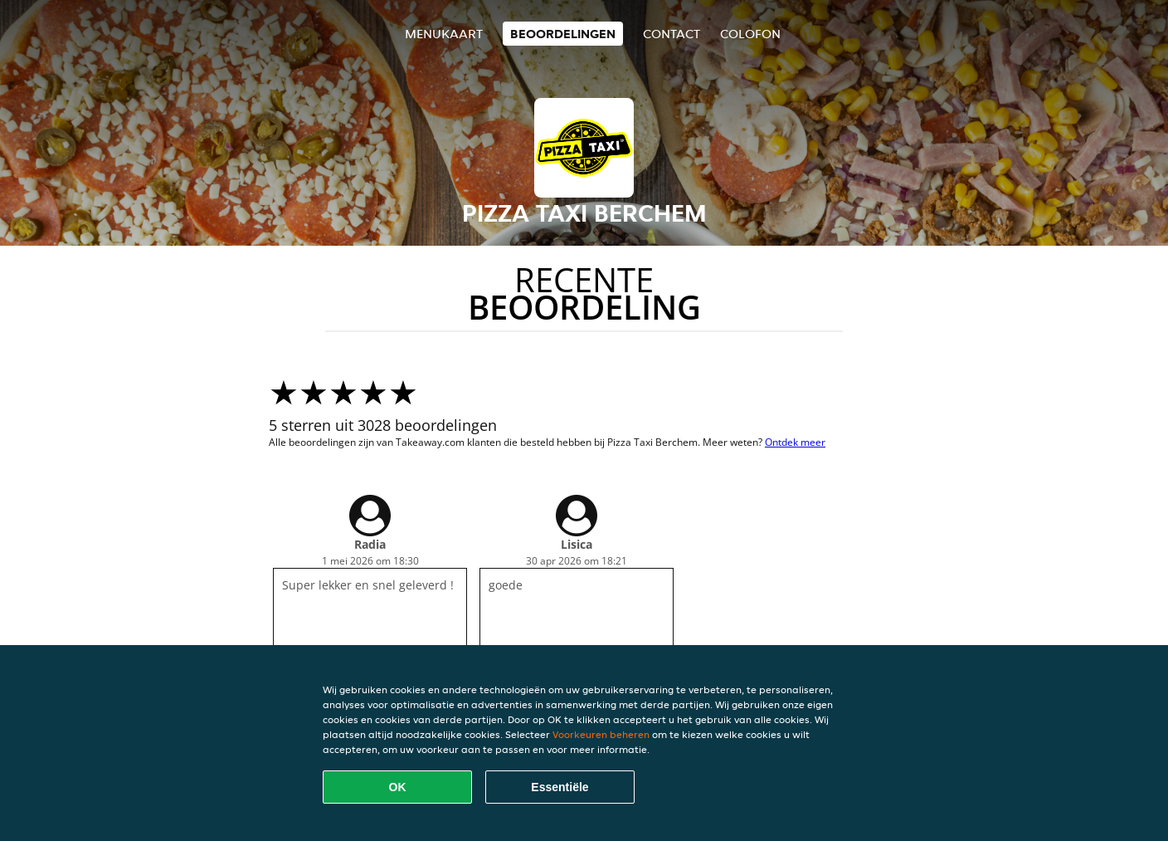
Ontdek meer (795, 442)
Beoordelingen (563, 33)
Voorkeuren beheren (601, 734)
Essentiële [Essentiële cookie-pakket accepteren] (559, 787)
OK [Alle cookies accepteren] (397, 787)
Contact (671, 33)
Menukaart (444, 33)
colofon (750, 33)
